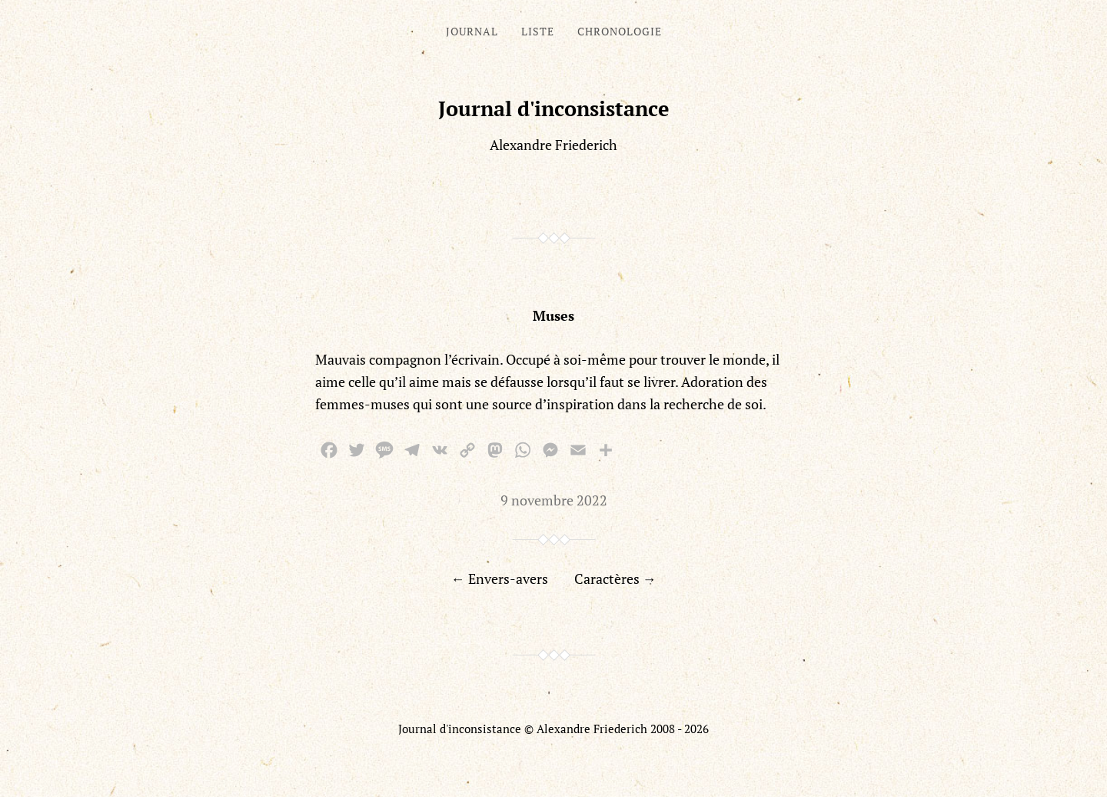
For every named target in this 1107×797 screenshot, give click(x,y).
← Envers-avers (499, 578)
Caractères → (615, 578)
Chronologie (619, 31)
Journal (472, 31)
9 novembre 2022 (553, 500)
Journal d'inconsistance (554, 108)
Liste (537, 31)
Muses (553, 315)
